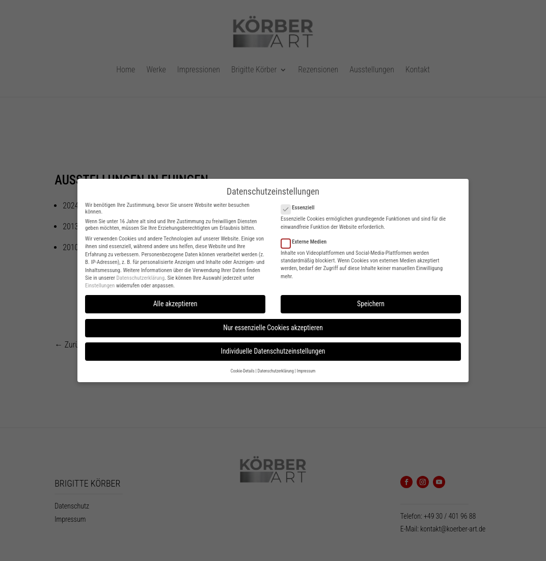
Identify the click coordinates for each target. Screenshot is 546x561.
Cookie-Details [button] (243, 365)
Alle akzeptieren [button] (175, 298)
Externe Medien (308, 235)
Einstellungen (100, 280)
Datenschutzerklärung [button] (276, 365)
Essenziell (302, 202)
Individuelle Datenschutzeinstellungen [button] (273, 345)
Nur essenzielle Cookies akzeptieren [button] (273, 321)
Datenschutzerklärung (140, 272)
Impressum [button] (306, 365)
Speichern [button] (371, 298)
